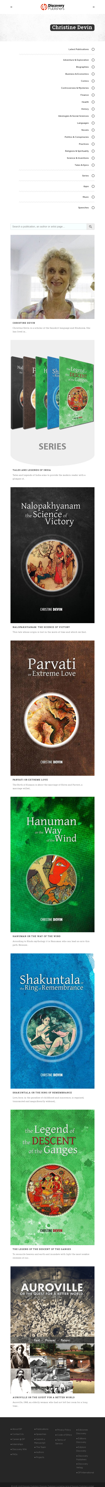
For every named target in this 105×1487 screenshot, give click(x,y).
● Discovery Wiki (19, 1449)
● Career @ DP (18, 1439)
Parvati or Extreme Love (30, 779)
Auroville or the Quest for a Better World (44, 1397)
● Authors (39, 1452)
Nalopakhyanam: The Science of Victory (41, 627)
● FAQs (14, 1454)
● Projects (39, 1457)
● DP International (85, 1472)
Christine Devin (24, 322)
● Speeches (40, 1434)
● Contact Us (17, 1434)
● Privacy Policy (63, 1430)
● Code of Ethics (63, 1435)
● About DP (16, 1429)
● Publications (41, 1429)
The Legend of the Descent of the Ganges (42, 1249)
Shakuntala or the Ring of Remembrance (42, 1092)
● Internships (17, 1444)
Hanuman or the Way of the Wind (37, 936)
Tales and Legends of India (32, 470)
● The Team (40, 1447)
